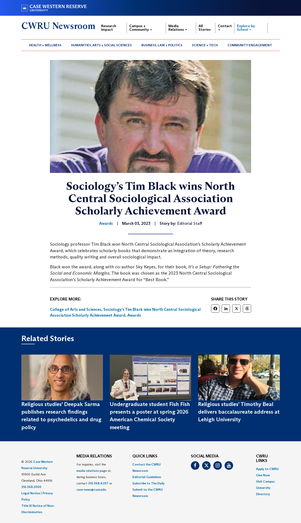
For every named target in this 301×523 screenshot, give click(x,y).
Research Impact (108, 28)
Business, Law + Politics (161, 45)
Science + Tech (205, 45)
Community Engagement (249, 45)
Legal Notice (30, 493)
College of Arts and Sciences (75, 309)
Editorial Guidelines (146, 477)
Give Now (263, 475)
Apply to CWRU (267, 469)
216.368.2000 (31, 487)
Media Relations (177, 28)
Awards (134, 315)
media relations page (91, 471)
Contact (225, 27)
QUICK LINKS (144, 456)
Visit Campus (265, 481)
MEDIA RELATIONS (94, 456)
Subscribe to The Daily (148, 483)
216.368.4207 (98, 483)
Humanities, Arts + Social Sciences (101, 45)
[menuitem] (45, 45)
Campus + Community (140, 28)
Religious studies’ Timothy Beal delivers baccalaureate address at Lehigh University (239, 412)
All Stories (204, 28)
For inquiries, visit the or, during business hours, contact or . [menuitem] (94, 477)
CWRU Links (262, 458)
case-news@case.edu (91, 490)
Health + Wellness (45, 45)
